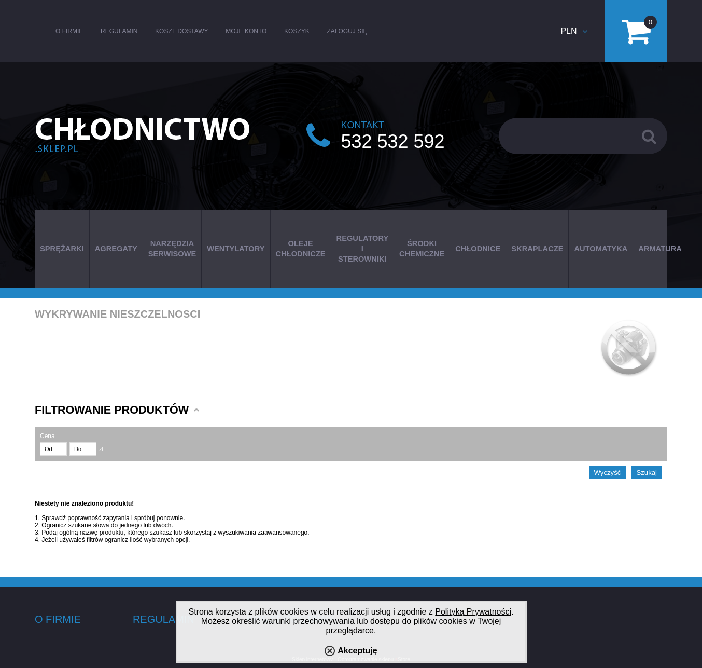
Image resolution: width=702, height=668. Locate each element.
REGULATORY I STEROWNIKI (362, 248)
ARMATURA (660, 248)
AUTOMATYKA (600, 248)
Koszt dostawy (181, 31)
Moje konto (246, 31)
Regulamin (119, 31)
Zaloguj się (347, 31)
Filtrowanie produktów (112, 409)
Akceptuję (357, 650)
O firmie (69, 31)
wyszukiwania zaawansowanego (263, 532)
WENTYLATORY (235, 248)
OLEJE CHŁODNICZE (301, 248)
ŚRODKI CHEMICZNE (421, 248)
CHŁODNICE (477, 248)
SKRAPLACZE (537, 248)
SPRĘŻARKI (62, 248)
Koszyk (297, 31)
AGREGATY (116, 248)
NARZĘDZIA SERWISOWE (172, 248)
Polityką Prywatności (473, 611)
